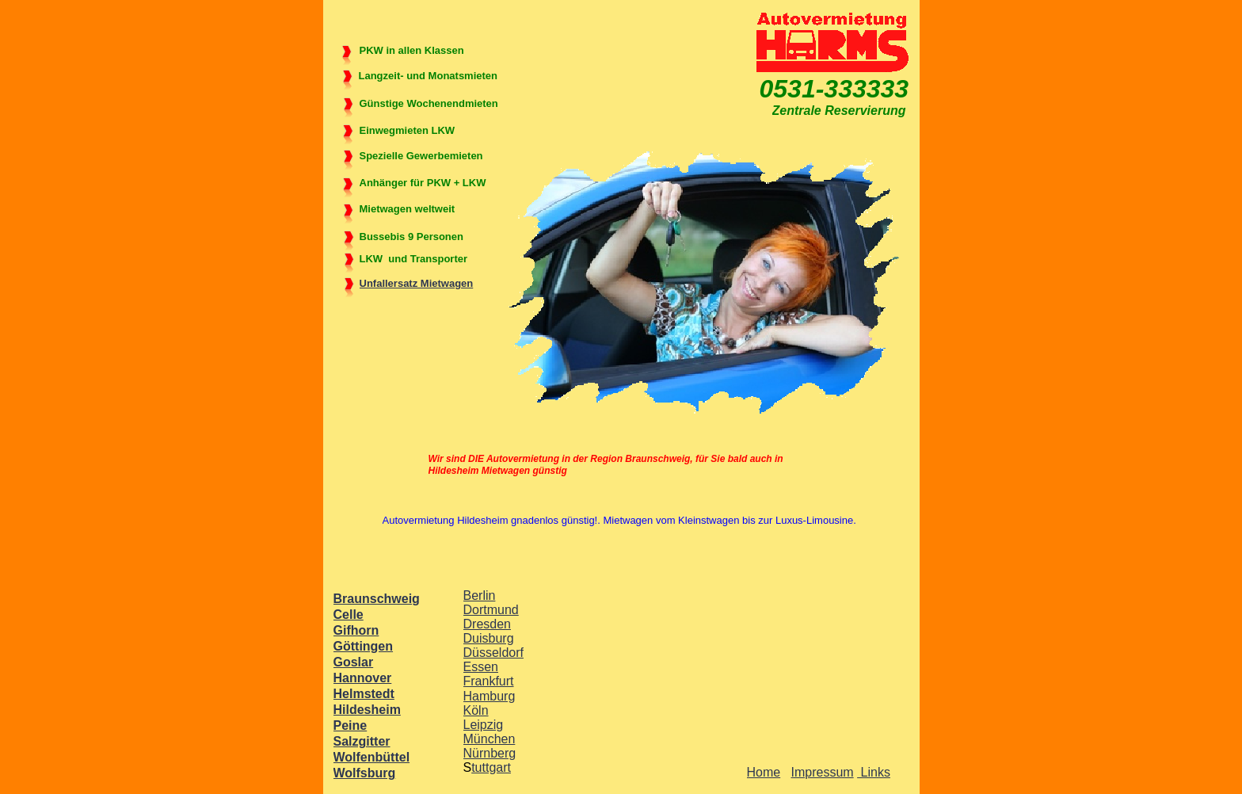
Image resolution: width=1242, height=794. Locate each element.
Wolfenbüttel (371, 757)
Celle (348, 614)
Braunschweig (376, 598)
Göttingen (363, 646)
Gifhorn (356, 630)
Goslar (353, 662)
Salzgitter (362, 741)
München (489, 739)
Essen (480, 667)
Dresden (487, 624)
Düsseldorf (493, 652)
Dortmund (491, 609)
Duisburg (488, 638)
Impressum (822, 772)
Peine (350, 725)
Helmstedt (363, 693)
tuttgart (491, 767)
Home (764, 772)
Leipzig (483, 724)
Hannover (362, 678)
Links (873, 772)
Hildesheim (367, 709)
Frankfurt (488, 681)
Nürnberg (489, 753)
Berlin (479, 595)
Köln (476, 710)
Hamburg (489, 696)
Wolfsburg (364, 773)
